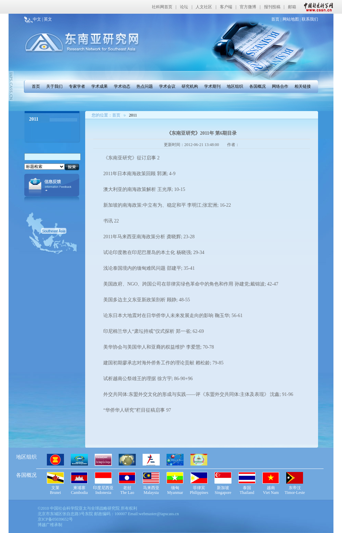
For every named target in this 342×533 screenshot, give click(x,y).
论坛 (184, 6)
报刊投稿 (272, 6)
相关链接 (302, 86)
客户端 (226, 6)
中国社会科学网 (317, 7)
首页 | (276, 19)
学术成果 (99, 86)
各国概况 (257, 86)
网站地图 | (291, 19)
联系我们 (309, 19)
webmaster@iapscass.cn (159, 513)
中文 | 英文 (42, 19)
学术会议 (167, 86)
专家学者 (77, 86)
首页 (36, 86)
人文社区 (204, 6)
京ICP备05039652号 (55, 519)
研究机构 (190, 86)
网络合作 (280, 86)
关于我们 (54, 86)
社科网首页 (162, 6)
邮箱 (292, 6)
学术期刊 (212, 86)
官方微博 (248, 6)
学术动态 (122, 86)
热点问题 (144, 86)
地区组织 (235, 86)
